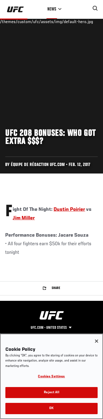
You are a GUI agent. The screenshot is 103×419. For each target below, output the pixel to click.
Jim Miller (24, 218)
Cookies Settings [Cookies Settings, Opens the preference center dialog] (51, 376)
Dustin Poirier (69, 209)
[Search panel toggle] (95, 8)
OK (51, 408)
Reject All (51, 392)
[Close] (96, 341)
